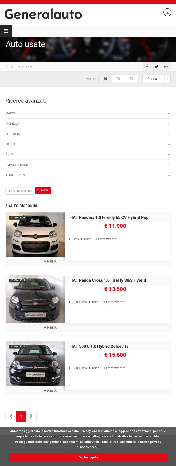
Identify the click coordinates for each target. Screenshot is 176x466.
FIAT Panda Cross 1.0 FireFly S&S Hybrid (107, 280)
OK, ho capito (88, 457)
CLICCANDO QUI (88, 447)
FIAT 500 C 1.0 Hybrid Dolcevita (99, 346)
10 (105, 79)
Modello (88, 124)
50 (131, 79)
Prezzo (88, 144)
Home (9, 66)
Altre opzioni (88, 175)
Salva (43, 190)
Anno (88, 155)
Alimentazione (88, 165)
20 (118, 79)
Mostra (91, 78)
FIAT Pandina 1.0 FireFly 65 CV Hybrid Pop (108, 217)
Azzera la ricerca (20, 191)
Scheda (50, 261)
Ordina (152, 79)
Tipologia (88, 134)
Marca (88, 114)
